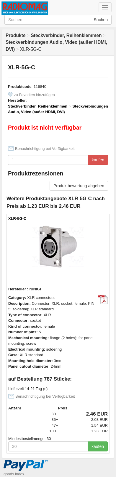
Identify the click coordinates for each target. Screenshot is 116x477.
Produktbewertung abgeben (78, 185)
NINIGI (35, 289)
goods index (14, 474)
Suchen (101, 19)
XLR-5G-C (17, 218)
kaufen (98, 160)
